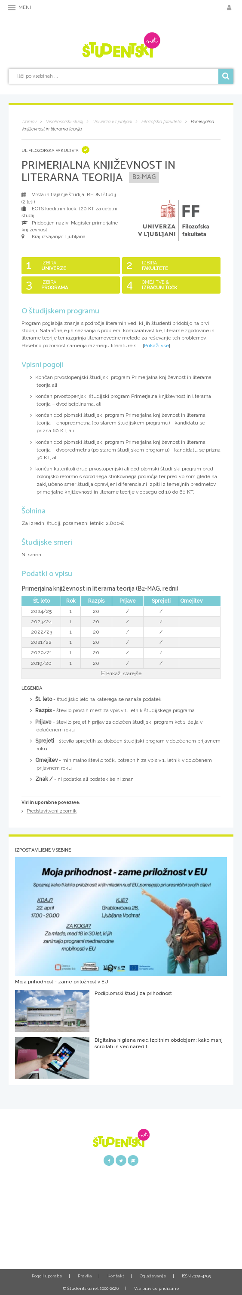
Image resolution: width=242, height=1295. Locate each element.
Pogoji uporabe (47, 1276)
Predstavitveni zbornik (52, 811)
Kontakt (115, 1276)
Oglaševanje (153, 1276)
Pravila (85, 1276)
